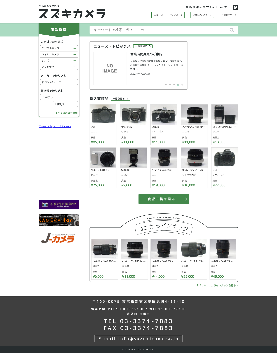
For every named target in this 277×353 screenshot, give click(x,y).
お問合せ (229, 15)
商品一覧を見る (168, 197)
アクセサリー (59, 67)
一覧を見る (143, 46)
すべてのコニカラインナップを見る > (217, 285)
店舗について (202, 15)
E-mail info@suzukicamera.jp (138, 338)
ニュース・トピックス (168, 15)
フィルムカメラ (59, 54)
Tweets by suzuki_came (55, 126)
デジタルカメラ (59, 48)
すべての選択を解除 (66, 112)
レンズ (59, 60)
